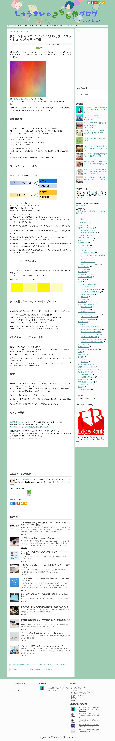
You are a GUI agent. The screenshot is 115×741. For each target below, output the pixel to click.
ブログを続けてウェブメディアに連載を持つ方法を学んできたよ (44, 607)
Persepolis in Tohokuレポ (89, 232)
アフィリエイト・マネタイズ (90, 292)
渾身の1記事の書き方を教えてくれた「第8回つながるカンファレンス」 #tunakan (37, 664)
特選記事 (73, 698)
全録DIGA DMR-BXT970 (89, 337)
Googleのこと (82, 225)
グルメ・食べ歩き (83, 267)
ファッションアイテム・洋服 (90, 332)
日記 (79, 352)
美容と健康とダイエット (86, 382)
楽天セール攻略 (86, 309)
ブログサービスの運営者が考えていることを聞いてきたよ (42, 633)
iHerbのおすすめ (86, 374)
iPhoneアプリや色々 (84, 238)
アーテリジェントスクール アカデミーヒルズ (25, 438)
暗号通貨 (81, 357)
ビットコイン (85, 359)
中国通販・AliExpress (88, 377)
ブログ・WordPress (87, 294)
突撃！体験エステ (86, 384)
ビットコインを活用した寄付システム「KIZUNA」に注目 (42, 646)
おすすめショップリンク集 (78, 687)
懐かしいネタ (82, 344)
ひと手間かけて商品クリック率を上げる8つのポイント (41, 538)
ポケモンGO (82, 302)
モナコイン (84, 362)
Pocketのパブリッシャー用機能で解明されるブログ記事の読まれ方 (33, 669)
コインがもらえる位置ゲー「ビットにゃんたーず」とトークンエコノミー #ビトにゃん (95, 117)
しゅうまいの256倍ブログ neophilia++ (21, 2)
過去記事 (81, 387)
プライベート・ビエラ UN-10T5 (91, 334)
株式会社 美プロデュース (22, 99)
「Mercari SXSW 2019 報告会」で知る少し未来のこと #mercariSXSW (95, 125)
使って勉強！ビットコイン (78, 693)
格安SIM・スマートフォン (86, 367)
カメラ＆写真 (82, 250)
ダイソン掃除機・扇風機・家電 (91, 329)
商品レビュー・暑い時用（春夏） (92, 342)
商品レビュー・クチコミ (86, 324)
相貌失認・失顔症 (83, 379)
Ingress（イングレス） (85, 228)
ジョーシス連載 (83, 269)
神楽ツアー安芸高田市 (88, 319)
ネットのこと (82, 279)
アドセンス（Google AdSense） (91, 289)
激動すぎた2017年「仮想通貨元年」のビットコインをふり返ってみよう (95, 148)
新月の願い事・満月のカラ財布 (88, 349)
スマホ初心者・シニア (85, 274)
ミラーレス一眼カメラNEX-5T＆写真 (93, 255)
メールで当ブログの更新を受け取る (81, 692)
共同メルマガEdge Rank (78, 695)
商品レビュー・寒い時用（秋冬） (92, 339)
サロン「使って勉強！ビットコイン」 (55, 25)
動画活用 (84, 299)
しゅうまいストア (76, 689)
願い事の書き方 (81, 205)
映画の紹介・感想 (83, 354)
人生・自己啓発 (83, 322)
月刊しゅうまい (86, 389)
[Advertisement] (25, 455)
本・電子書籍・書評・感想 (86, 364)
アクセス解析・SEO (87, 287)
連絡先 (25, 25)
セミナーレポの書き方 (85, 277)
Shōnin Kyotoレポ (86, 235)
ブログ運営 (84, 297)
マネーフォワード (86, 307)
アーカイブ (80, 398)
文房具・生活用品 (83, 347)
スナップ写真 (82, 272)
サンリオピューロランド (89, 317)
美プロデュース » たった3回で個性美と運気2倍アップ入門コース (31, 427)
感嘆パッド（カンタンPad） (90, 264)
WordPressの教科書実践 (89, 284)
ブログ (80, 282)
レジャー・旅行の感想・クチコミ (89, 314)
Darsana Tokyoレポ (87, 230)
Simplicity (63, 736)
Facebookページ (19, 683)
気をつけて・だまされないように (89, 369)
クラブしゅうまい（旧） (75, 25)
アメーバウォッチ (83, 245)
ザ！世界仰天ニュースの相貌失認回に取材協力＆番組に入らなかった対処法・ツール (95, 110)
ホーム (10, 25)
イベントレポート (65, 44)
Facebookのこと (83, 222)
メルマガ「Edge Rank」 (36, 25)
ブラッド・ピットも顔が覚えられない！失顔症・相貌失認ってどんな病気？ (89, 715)
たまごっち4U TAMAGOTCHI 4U (91, 327)
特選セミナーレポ (76, 697)
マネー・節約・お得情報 (86, 304)
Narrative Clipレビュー (88, 262)
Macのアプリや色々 (84, 240)
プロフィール (17, 25)
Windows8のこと (83, 243)
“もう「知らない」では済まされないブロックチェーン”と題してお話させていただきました (95, 171)
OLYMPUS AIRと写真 (88, 253)
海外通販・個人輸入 (84, 372)
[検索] (91, 94)
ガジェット (81, 259)
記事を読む (24, 534)
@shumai (26, 479)
